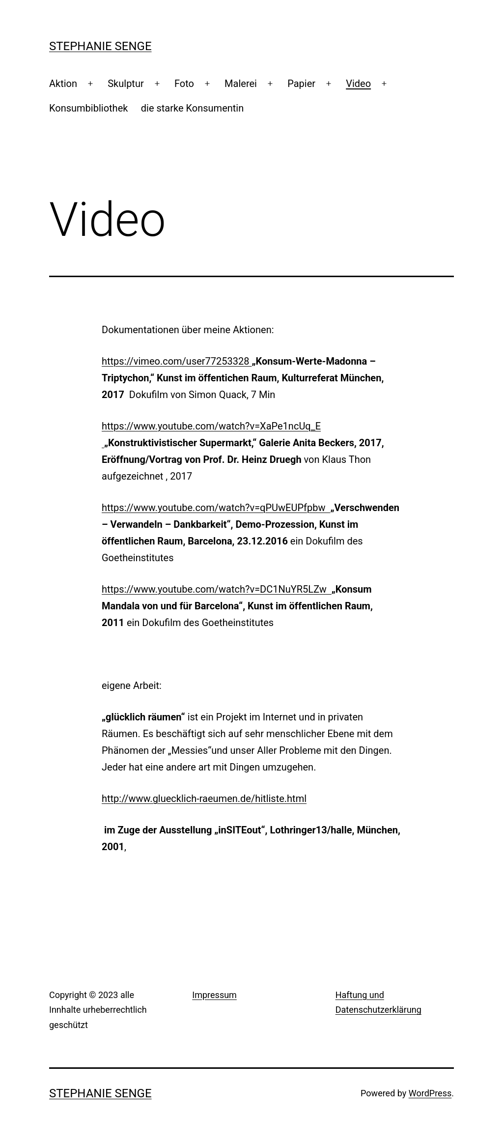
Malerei (240, 83)
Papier (301, 83)
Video (358, 83)
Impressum (214, 995)
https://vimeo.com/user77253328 (177, 361)
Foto (184, 83)
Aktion (63, 83)
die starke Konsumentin (192, 108)
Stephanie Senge (100, 46)
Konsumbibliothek (88, 108)
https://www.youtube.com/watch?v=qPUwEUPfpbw (216, 508)
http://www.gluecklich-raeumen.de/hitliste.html (204, 798)
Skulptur (125, 83)
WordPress (430, 1093)
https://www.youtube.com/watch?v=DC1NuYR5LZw (217, 589)
